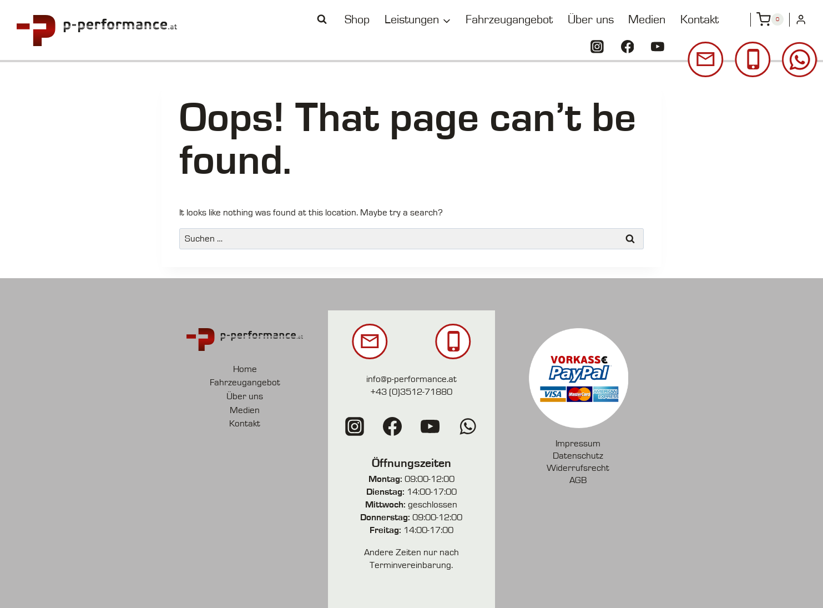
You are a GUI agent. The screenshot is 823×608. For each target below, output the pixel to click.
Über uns (591, 19)
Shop (357, 19)
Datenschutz (578, 455)
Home (245, 369)
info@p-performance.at (411, 379)
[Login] (800, 19)
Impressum (578, 443)
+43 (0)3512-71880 (411, 391)
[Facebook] (627, 46)
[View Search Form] (322, 19)
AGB (578, 480)
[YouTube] (657, 46)
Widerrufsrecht (578, 468)
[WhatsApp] (468, 426)
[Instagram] (597, 46)
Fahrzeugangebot (509, 19)
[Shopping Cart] (769, 19)
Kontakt (699, 19)
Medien (646, 19)
